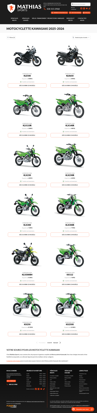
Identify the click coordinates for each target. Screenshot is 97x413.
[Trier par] (81, 37)
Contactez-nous (83, 373)
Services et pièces (83, 384)
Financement (42, 18)
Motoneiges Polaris (54, 391)
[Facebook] (81, 8)
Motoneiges (52, 384)
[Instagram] (84, 8)
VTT (51, 379)
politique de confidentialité (82, 405)
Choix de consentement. (68, 407)
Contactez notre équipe (13, 361)
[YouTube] (87, 8)
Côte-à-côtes (53, 381)
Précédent (41, 343)
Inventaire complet (54, 375)
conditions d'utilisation (56, 407)
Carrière (81, 377)
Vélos (34, 18)
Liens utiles (83, 370)
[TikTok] (89, 8)
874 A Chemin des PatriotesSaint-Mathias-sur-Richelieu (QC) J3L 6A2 (55, 5)
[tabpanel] (35, 380)
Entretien (81, 386)
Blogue (80, 375)
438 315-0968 (52, 9)
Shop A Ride (18, 403)
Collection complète (54, 395)
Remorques (52, 386)
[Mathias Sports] (24, 8)
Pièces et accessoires (84, 388)
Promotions (52, 18)
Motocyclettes (53, 377)
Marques (60, 18)
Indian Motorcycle (54, 393)
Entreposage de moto (84, 393)
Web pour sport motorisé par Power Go (35, 401)
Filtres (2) (11, 37)
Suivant (57, 343)
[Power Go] (26, 406)
